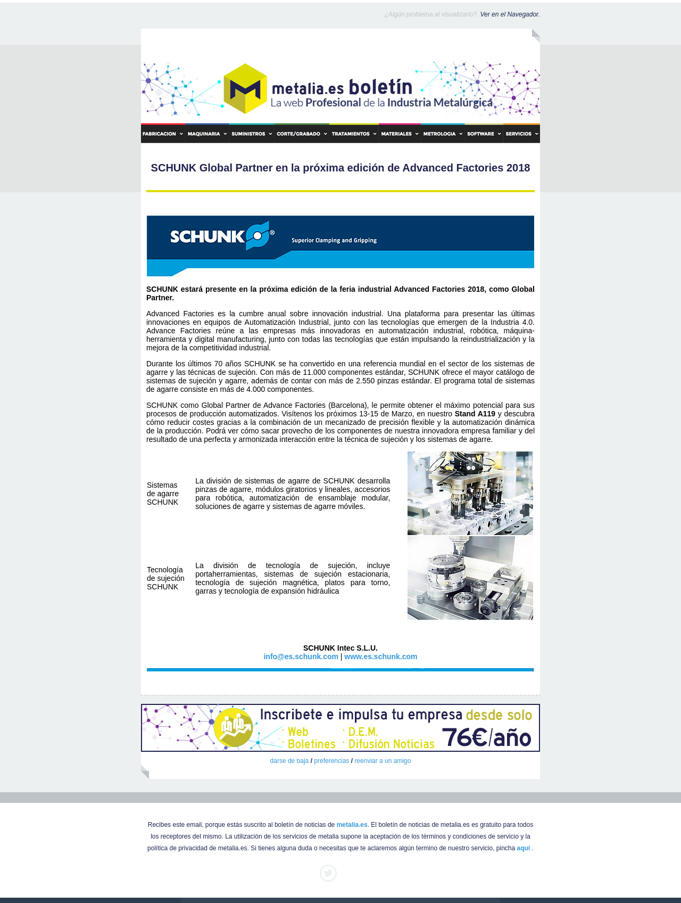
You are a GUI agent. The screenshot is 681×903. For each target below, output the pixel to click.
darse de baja (289, 761)
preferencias (331, 761)
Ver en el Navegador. (510, 14)
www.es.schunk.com (380, 656)
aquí (523, 848)
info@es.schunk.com (300, 656)
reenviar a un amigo (382, 761)
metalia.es (352, 824)
